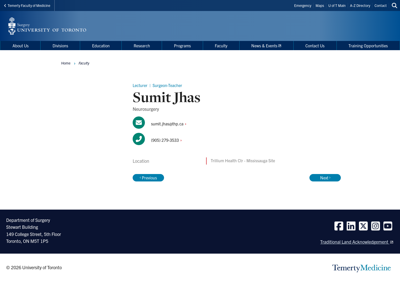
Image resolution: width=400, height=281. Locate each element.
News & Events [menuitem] (264, 45)
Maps (320, 5)
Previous (148, 177)
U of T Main (337, 5)
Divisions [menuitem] (60, 45)
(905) (167, 140)
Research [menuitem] (142, 45)
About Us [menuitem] (20, 45)
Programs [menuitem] (182, 45)
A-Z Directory (360, 5)
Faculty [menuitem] (221, 45)
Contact (380, 5)
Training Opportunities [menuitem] (368, 45)
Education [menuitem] (101, 45)
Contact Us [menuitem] (314, 45)
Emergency (302, 5)
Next (325, 177)
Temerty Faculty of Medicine (27, 5)
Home (65, 63)
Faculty (84, 63)
